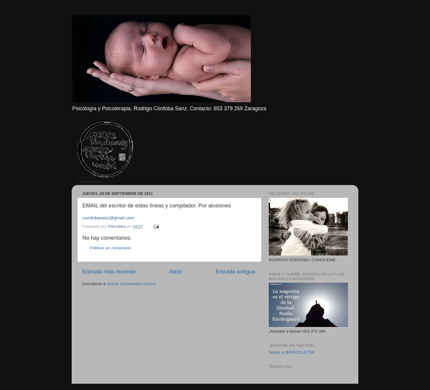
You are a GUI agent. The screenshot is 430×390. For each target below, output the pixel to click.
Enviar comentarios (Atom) (132, 284)
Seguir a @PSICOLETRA (291, 352)
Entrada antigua (235, 271)
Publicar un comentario (110, 248)
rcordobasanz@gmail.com (108, 217)
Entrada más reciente (109, 271)
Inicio (175, 271)
